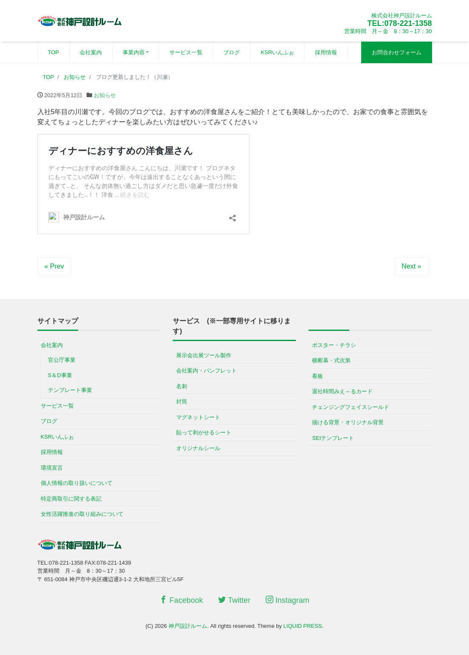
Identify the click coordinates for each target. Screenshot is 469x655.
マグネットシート (198, 417)
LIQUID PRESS (303, 626)
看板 (317, 376)
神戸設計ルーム (188, 626)
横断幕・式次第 (331, 360)
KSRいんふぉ (277, 52)
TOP (53, 52)
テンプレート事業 (70, 390)
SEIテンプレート (333, 438)
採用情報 (326, 52)
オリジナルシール (198, 448)
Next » (411, 266)
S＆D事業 (60, 375)
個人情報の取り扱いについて (76, 483)
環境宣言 (52, 468)
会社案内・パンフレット (206, 370)
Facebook (181, 600)
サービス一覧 (185, 52)
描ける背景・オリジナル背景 (348, 422)
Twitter (234, 600)
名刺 (181, 386)
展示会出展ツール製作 (203, 355)
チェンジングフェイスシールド (350, 407)
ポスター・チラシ (334, 345)
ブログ (231, 52)
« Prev (54, 266)
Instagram (287, 600)
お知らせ (105, 95)
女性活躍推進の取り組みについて (82, 514)
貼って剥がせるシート (203, 432)
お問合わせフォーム (396, 52)
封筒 (181, 401)
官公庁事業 (62, 360)
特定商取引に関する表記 (71, 498)
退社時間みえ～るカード (342, 391)
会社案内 (91, 52)
